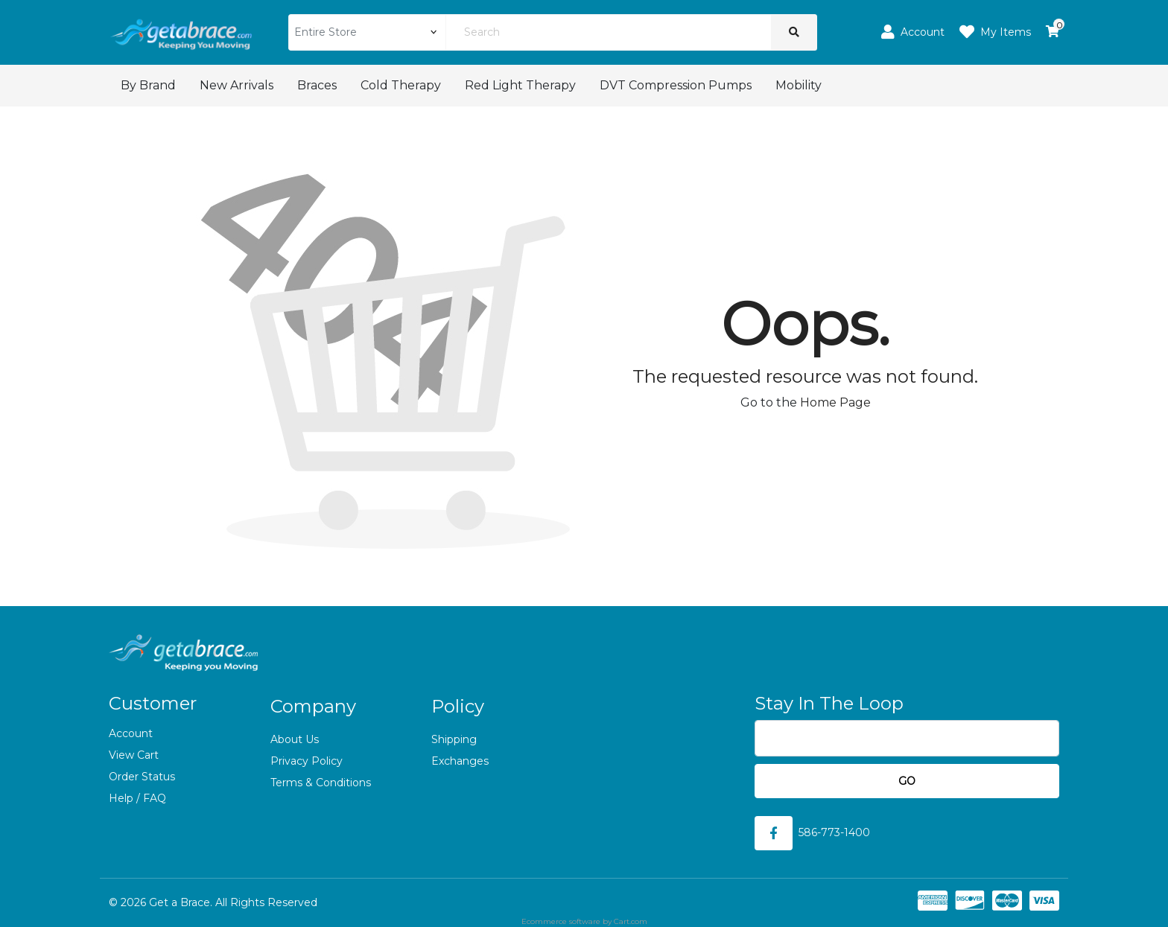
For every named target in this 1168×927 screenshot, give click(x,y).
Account (131, 733)
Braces (317, 85)
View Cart (134, 755)
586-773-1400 (834, 832)
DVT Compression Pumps (676, 85)
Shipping (454, 739)
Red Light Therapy (520, 85)
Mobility (798, 85)
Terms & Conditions (320, 782)
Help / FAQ (137, 798)
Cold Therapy (401, 85)
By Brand (148, 85)
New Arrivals (236, 85)
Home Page (835, 402)
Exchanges (460, 761)
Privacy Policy (306, 761)
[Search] (608, 32)
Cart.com (630, 921)
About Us (294, 739)
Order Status (142, 776)
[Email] (907, 738)
